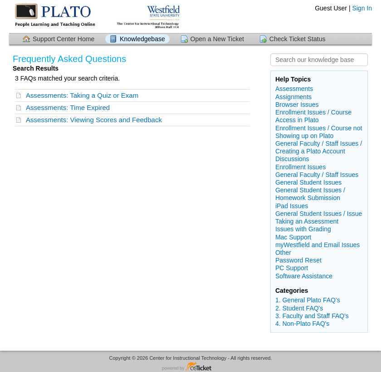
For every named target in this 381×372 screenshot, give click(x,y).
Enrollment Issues (300, 167)
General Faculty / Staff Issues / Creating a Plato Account (318, 147)
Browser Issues (297, 104)
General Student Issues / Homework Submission (310, 193)
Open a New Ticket (217, 39)
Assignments (293, 96)
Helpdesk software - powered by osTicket (190, 367)
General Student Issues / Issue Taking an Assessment (318, 217)
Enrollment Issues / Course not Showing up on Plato (318, 131)
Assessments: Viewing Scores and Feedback (94, 120)
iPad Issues (291, 206)
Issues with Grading (303, 229)
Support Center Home (63, 39)
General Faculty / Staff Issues (316, 174)
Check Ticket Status (297, 39)
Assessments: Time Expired (68, 107)
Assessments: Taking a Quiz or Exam (82, 95)
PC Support (291, 268)
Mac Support (293, 237)
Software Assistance (303, 276)
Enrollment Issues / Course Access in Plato (313, 116)
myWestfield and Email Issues (317, 244)
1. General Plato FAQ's (307, 300)
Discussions (292, 158)
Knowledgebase (142, 39)
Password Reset (298, 260)
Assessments (294, 88)
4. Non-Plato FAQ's (302, 323)
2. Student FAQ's (299, 308)
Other (283, 252)
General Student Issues (308, 182)
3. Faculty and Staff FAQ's (312, 316)
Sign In (362, 8)
